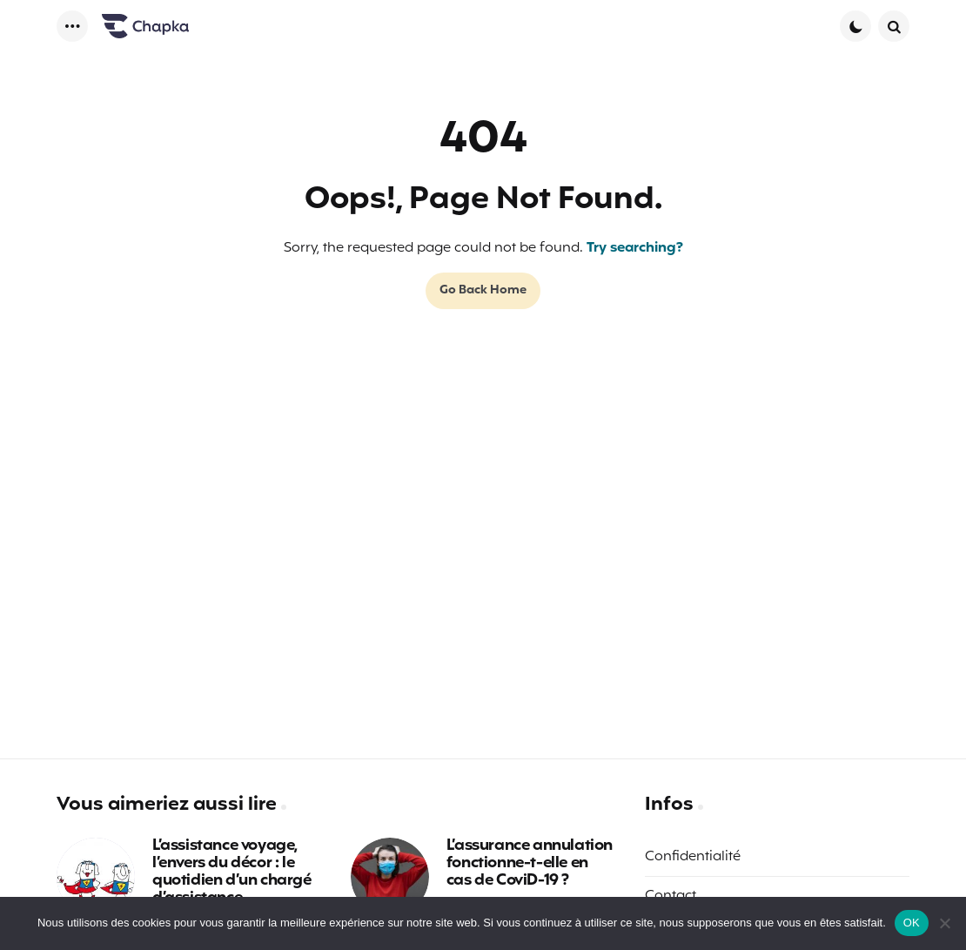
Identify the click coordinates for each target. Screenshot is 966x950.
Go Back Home (483, 290)
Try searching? (635, 248)
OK (911, 922)
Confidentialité (693, 856)
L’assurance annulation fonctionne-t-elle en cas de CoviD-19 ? (529, 863)
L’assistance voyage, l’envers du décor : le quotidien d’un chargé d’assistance (232, 872)
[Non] (944, 923)
